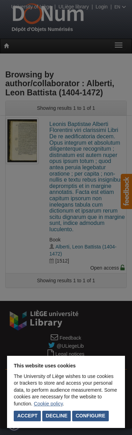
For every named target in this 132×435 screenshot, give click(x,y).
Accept (27, 415)
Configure (90, 415)
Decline (56, 415)
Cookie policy (48, 403)
